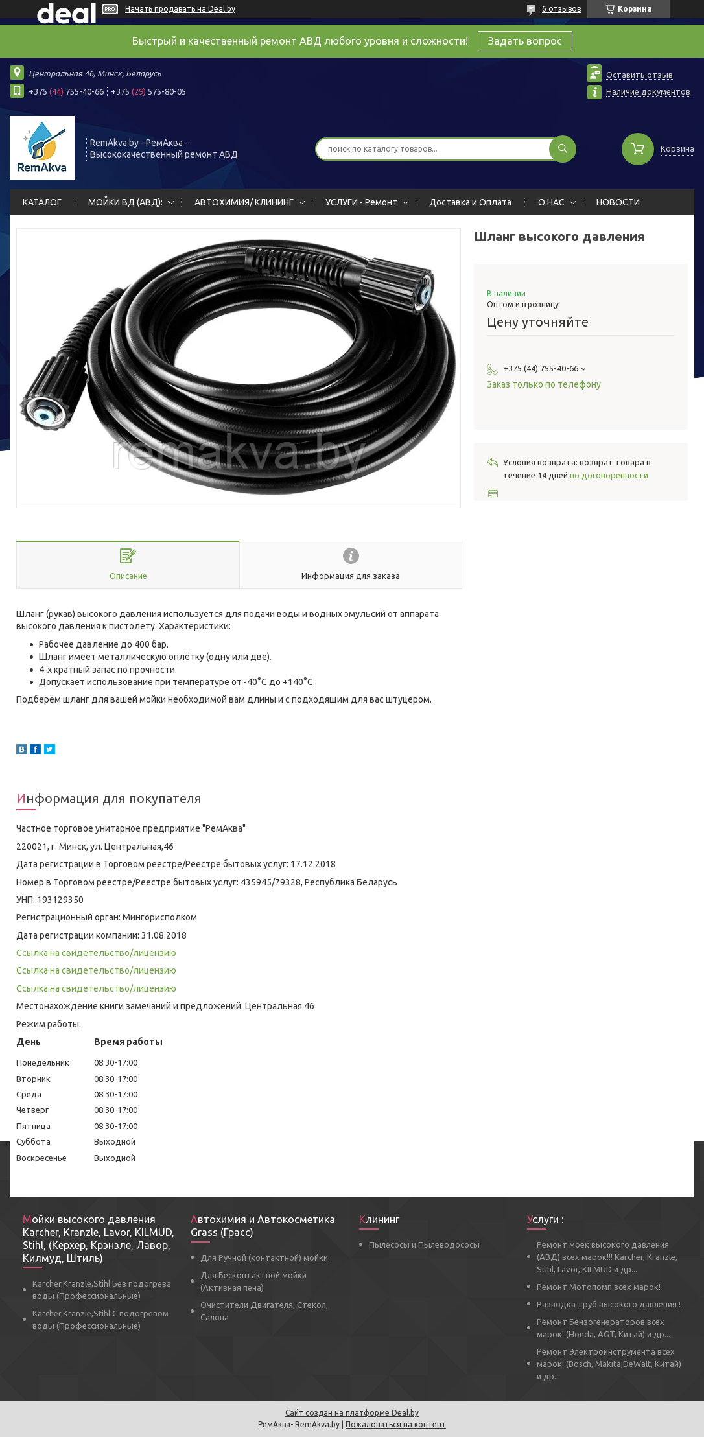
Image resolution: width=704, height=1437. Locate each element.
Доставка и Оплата (470, 202)
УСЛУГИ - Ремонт (361, 202)
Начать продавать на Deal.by (180, 9)
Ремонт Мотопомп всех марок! (599, 1286)
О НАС (551, 202)
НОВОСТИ (618, 202)
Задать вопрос (525, 41)
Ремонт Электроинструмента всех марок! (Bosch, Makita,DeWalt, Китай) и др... (609, 1364)
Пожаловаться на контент (396, 1424)
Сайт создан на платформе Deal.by (352, 1412)
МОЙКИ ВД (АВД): (125, 202)
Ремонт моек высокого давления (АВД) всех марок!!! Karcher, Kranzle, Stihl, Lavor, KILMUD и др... (607, 1257)
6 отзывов (561, 9)
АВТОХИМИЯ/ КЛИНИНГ (244, 202)
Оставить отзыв (639, 74)
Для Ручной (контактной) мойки (264, 1257)
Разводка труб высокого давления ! (609, 1304)
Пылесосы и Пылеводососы (424, 1244)
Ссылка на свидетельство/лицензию (96, 953)
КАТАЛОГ (42, 202)
